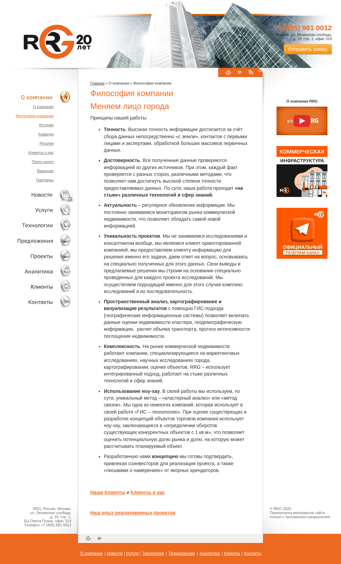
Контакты (37, 301)
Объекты (37, 240)
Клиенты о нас (41, 152)
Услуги (37, 210)
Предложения (182, 553)
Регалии (46, 143)
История (46, 125)
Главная (97, 83)
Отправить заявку (307, 49)
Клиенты (37, 286)
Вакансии (45, 171)
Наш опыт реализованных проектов (132, 512)
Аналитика (37, 271)
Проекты (37, 255)
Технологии (37, 225)
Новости (39, 194)
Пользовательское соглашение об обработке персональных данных (299, 523)
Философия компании (35, 116)
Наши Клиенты (107, 492)
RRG (58, 42)
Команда (46, 134)
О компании (37, 97)
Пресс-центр (43, 162)
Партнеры (45, 180)
